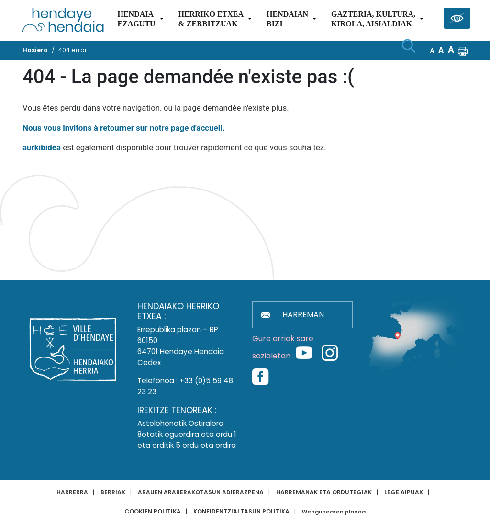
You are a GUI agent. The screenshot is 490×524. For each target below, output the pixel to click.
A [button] (432, 50)
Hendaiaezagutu (136, 19)
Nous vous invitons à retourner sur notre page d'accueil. (123, 128)
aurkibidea (41, 147)
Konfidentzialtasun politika (241, 511)
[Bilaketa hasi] (408, 46)
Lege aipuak (403, 492)
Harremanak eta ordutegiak (324, 492)
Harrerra (72, 492)
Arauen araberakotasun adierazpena (201, 492)
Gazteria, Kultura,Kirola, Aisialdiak (373, 19)
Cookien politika (152, 511)
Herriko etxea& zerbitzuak (211, 19)
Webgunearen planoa (334, 511)
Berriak (112, 492)
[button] (463, 50)
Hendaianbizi (287, 19)
